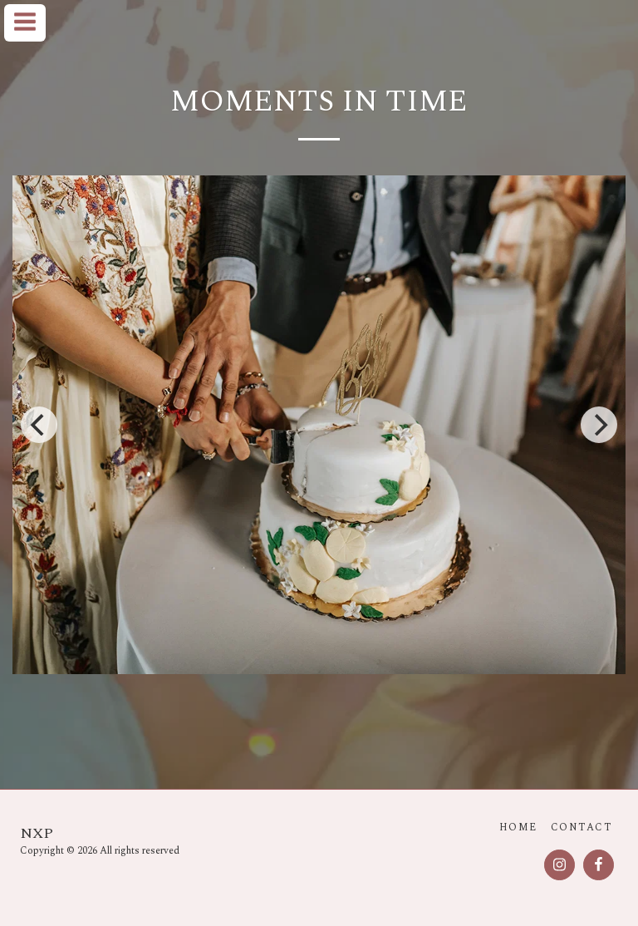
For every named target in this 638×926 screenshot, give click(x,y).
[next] (599, 424)
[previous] (39, 424)
